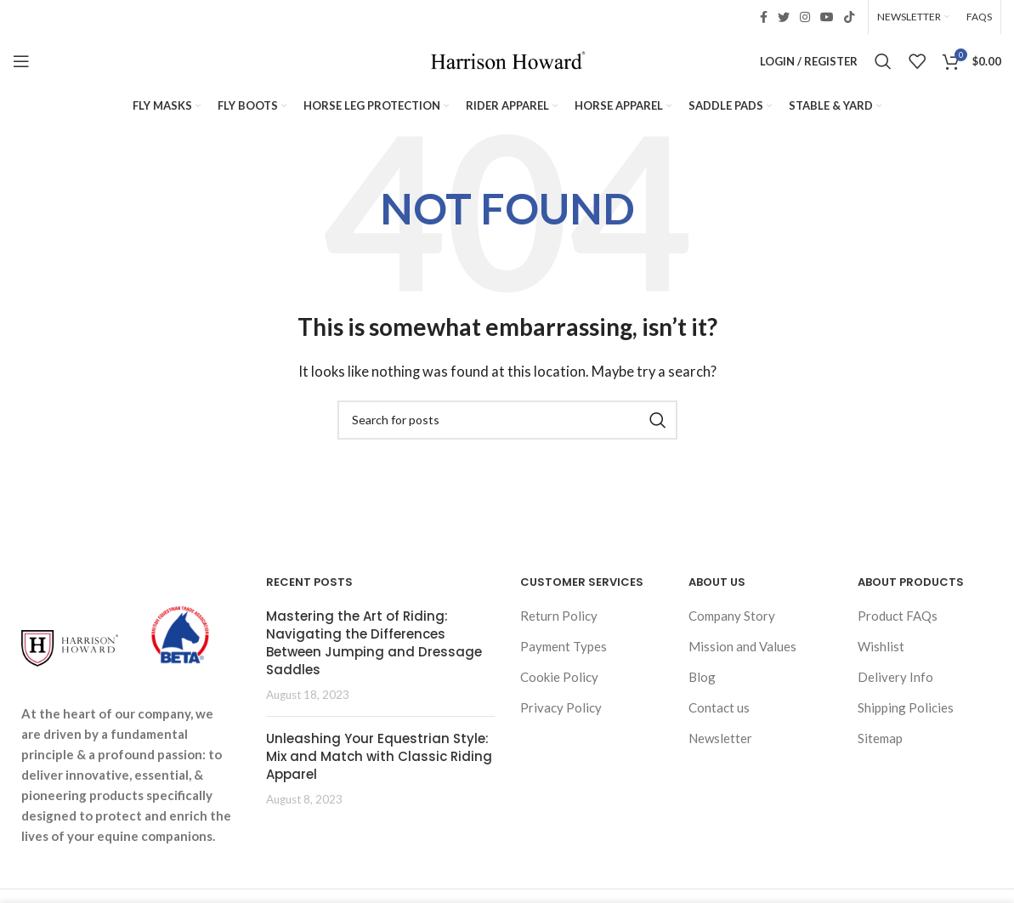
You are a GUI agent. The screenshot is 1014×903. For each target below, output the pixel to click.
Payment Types (563, 646)
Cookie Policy (559, 676)
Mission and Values (742, 646)
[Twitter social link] (784, 17)
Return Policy (559, 615)
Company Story (731, 615)
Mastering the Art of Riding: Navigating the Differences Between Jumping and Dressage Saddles (374, 643)
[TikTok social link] (849, 17)
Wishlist (881, 646)
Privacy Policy (561, 707)
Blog (702, 676)
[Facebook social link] (764, 17)
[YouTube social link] (827, 17)
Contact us (719, 707)
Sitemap (880, 738)
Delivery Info (895, 676)
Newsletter (720, 738)
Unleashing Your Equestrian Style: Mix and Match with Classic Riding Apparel (379, 756)
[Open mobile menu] (21, 61)
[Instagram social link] (805, 17)
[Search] (883, 61)
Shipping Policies (906, 707)
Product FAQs (898, 615)
